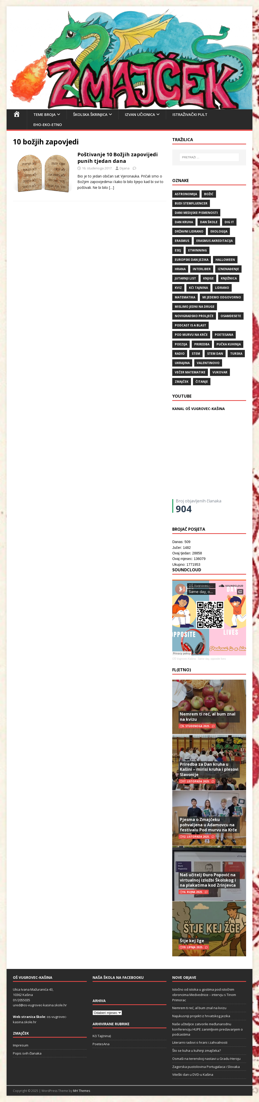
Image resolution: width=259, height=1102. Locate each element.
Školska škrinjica (90, 114)
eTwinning (197, 250)
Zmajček (181, 381)
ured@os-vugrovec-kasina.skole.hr (40, 1005)
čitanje (202, 381)
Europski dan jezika (191, 260)
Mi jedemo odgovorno (221, 297)
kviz (178, 288)
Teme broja (44, 114)
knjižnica (229, 278)
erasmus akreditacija (214, 241)
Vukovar (219, 372)
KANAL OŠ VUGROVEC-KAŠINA (198, 408)
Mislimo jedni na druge (194, 306)
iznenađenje (228, 269)
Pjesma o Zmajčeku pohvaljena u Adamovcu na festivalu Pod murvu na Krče (208, 825)
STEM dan (215, 353)
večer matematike (190, 372)
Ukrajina (182, 363)
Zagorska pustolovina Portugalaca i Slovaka (206, 1066)
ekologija (218, 231)
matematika (185, 297)
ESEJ (178, 250)
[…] (111, 187)
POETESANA (224, 334)
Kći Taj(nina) (102, 1036)
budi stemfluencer (191, 203)
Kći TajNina (198, 288)
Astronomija (186, 194)
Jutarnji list (185, 278)
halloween (225, 260)
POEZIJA (181, 344)
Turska (236, 353)
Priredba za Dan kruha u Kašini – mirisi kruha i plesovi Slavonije (209, 769)
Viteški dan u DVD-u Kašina (192, 1074)
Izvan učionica (140, 114)
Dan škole (209, 222)
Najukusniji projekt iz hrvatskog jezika (201, 1016)
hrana (180, 269)
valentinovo (208, 363)
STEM (196, 353)
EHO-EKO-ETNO (47, 124)
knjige (208, 278)
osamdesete (231, 316)
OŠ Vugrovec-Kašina (184, 658)
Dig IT (229, 222)
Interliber (202, 269)
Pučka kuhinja (229, 344)
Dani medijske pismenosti (196, 213)
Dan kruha (184, 222)
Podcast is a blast (190, 325)
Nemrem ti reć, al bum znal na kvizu (207, 716)
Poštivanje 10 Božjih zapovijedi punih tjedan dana (117, 157)
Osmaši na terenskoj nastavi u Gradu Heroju (206, 1058)
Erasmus (182, 241)
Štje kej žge (192, 940)
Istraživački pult (189, 114)
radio (180, 353)
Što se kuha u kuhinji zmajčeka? (196, 1050)
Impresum (20, 1045)
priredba (201, 344)
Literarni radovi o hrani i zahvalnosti (199, 1042)
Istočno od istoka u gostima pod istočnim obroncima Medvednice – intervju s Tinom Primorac (204, 994)
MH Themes (81, 1091)
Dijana (125, 168)
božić (208, 194)
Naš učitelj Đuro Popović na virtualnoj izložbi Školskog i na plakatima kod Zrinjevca (208, 880)
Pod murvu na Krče (191, 334)
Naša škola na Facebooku (118, 977)
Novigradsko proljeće (194, 316)
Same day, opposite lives (212, 658)
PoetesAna (101, 1044)
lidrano (222, 288)
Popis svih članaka (27, 1053)
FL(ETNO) (181, 670)
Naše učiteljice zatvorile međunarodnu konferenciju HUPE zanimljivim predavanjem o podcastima (207, 1029)
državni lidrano (189, 231)
